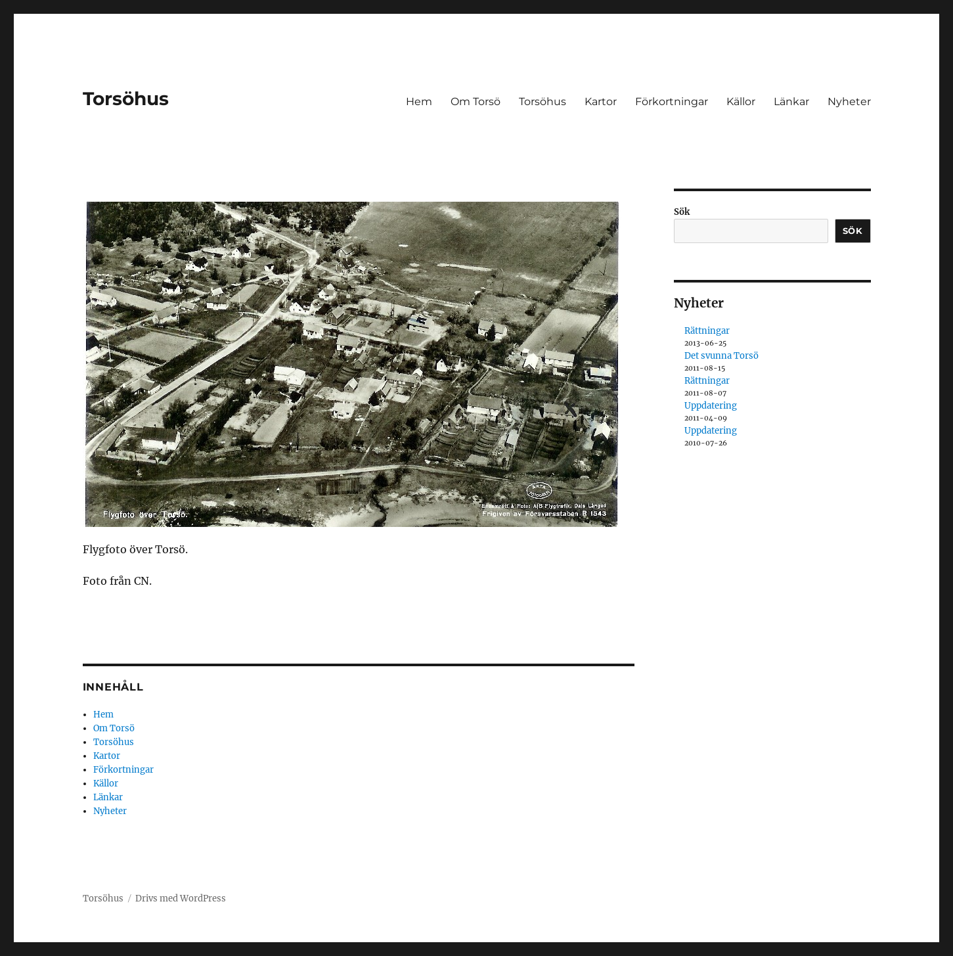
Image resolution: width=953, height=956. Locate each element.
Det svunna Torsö (721, 355)
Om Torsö (475, 101)
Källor (740, 101)
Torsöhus (126, 98)
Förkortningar (671, 101)
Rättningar (707, 330)
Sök (682, 211)
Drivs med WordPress (180, 898)
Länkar (791, 101)
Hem (419, 101)
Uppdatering (710, 405)
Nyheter (849, 101)
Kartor (601, 101)
